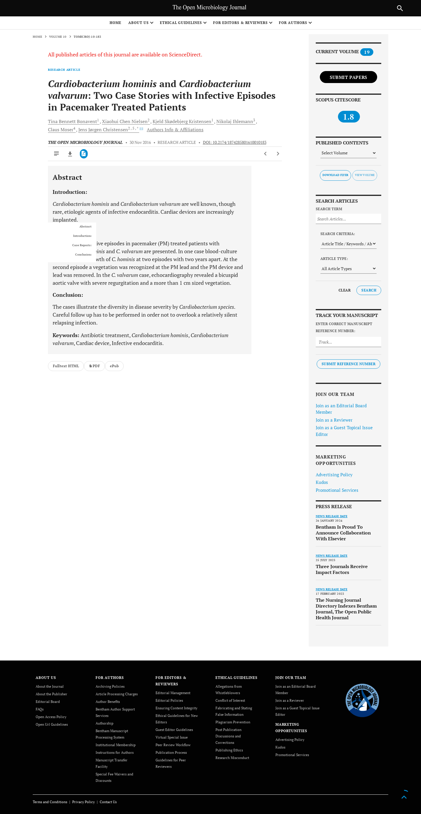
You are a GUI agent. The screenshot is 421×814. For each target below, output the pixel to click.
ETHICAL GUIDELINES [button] (181, 22)
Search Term (329, 209)
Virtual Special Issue (172, 737)
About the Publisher (51, 694)
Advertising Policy (334, 474)
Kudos (322, 482)
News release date (331, 516)
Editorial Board (48, 701)
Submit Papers (348, 77)
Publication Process (171, 752)
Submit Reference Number (348, 364)
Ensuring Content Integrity (176, 708)
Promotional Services (337, 490)
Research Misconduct (232, 758)
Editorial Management (173, 693)
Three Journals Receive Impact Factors (342, 569)
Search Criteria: (337, 234)
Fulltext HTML (66, 366)
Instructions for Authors (115, 752)
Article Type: (334, 258)
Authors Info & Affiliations (175, 129)
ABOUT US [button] (138, 22)
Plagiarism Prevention (232, 722)
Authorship (104, 723)
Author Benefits (108, 701)
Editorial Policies (169, 700)
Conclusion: (83, 254)
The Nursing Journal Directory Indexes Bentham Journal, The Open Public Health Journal (346, 609)
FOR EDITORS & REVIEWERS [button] (240, 22)
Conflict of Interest (230, 700)
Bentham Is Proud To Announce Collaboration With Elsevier (343, 533)
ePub (114, 366)
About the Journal (50, 686)
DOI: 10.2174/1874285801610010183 (234, 142)
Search (368, 290)
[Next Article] (278, 153)
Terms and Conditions (50, 802)
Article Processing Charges (117, 694)
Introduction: (82, 236)
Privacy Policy (83, 802)
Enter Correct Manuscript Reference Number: (344, 327)
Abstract (86, 226)
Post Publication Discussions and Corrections (228, 736)
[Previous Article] (266, 153)
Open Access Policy (51, 717)
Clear (345, 290)
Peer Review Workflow (173, 745)
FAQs (40, 709)
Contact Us (108, 802)
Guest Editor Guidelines (174, 729)
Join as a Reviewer (334, 420)
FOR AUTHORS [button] (293, 22)
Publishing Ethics (229, 750)
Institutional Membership (116, 745)
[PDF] (84, 153)
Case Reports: (82, 245)
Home (115, 22)
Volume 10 (58, 37)
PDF (94, 366)
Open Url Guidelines (52, 724)
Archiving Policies (110, 686)
